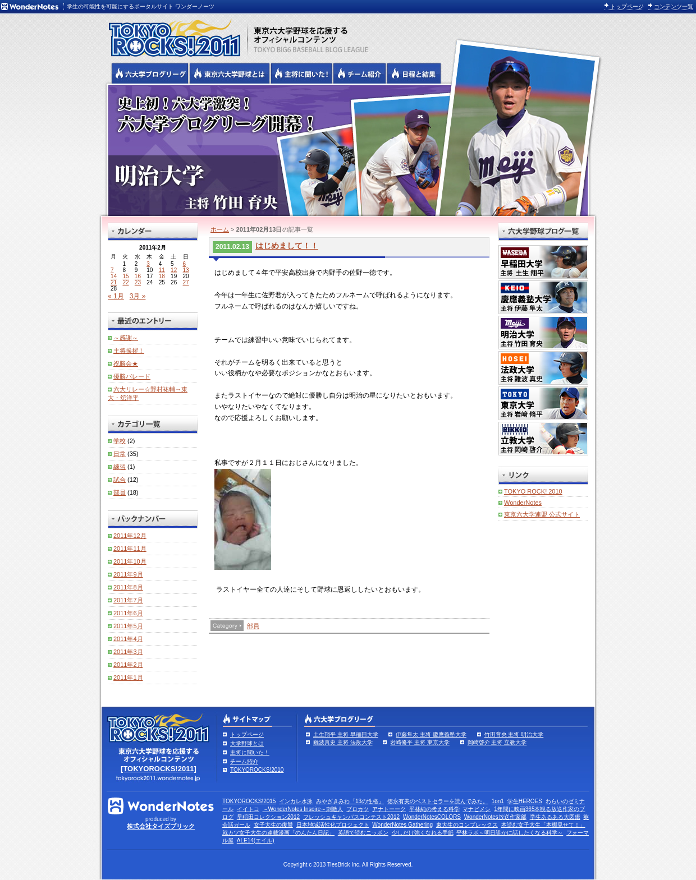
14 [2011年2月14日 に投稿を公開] (114, 276)
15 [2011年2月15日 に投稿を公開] (125, 276)
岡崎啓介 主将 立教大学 (497, 742)
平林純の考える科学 (434, 809)
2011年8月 (128, 587)
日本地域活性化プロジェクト (332, 825)
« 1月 (116, 296)
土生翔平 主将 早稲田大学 (345, 734)
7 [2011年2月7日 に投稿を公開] (112, 270)
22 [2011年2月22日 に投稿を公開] (125, 282)
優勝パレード (131, 376)
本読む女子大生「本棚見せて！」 (543, 825)
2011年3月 (128, 651)
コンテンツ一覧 (673, 6)
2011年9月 (128, 574)
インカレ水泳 (296, 801)
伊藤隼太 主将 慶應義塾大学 (431, 734)
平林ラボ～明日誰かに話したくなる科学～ (509, 833)
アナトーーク (389, 809)
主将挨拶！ (128, 350)
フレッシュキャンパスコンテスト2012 (351, 817)
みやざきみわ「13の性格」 (350, 801)
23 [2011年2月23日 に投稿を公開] (138, 282)
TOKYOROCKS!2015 (249, 801)
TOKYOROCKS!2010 (256, 770)
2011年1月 (128, 677)
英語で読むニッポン (363, 833)
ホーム (219, 229)
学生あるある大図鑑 (555, 817)
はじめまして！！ (286, 245)
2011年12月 (129, 535)
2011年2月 (128, 664)
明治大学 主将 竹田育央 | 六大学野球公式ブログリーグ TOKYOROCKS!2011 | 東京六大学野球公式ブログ (348, 150)
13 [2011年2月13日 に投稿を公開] (186, 270)
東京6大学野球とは (229, 73)
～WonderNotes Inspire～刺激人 (303, 809)
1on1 (498, 801)
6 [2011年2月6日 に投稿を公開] (184, 264)
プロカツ (357, 809)
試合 (119, 479)
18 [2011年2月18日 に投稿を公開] (162, 276)
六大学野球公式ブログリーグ (150, 73)
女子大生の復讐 (273, 825)
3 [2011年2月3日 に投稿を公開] (148, 264)
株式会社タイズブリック (161, 826)
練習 (119, 466)
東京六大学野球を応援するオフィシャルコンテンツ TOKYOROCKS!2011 (171, 34)
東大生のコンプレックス (467, 825)
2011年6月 (128, 613)
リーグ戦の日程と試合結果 (414, 73)
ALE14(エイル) (255, 840)
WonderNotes (523, 502)
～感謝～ (125, 337)
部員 (253, 626)
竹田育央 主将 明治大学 (514, 734)
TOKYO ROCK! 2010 (533, 491)
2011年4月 (128, 638)
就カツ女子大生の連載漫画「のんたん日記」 (278, 833)
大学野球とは (247, 743)
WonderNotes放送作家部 (495, 817)
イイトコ (248, 809)
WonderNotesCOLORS (432, 817)
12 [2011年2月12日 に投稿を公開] (174, 270)
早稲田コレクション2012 (268, 817)
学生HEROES (524, 801)
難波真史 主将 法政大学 (343, 742)
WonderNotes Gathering (402, 825)
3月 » (138, 296)
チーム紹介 (244, 761)
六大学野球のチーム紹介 (359, 73)
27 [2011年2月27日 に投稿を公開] (186, 282)
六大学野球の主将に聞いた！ (301, 73)
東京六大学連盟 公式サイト (542, 514)
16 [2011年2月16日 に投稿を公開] (138, 276)
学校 (119, 440)
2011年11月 (129, 548)
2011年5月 (128, 626)
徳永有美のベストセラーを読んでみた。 (437, 801)
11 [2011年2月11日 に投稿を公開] (162, 270)
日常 (119, 453)
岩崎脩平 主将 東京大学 (420, 742)
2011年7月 (128, 600)
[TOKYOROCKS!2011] (158, 768)
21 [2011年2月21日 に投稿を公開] (114, 282)
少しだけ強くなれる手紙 (423, 833)
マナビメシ (477, 809)
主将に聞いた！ (249, 752)
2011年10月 (129, 561)
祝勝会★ (125, 363)
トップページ (627, 6)
